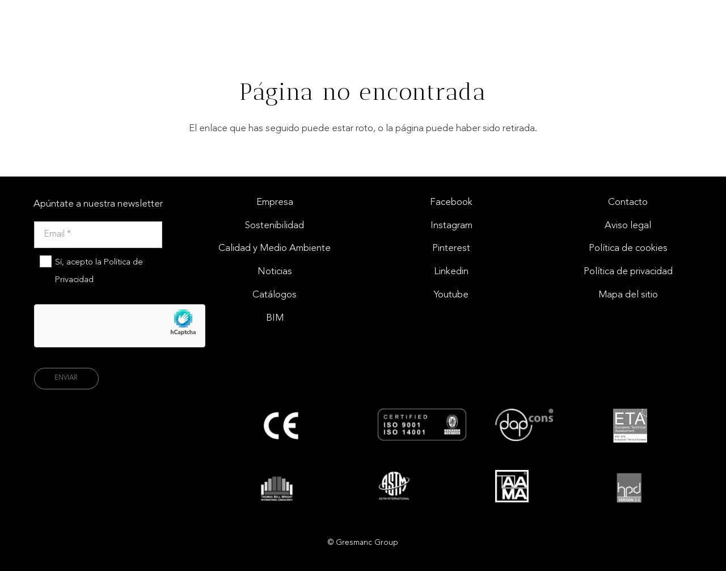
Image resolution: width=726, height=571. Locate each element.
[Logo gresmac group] (59, 20)
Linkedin (451, 271)
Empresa (274, 202)
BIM (275, 318)
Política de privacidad (628, 271)
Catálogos (274, 295)
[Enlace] (690, 20)
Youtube (451, 295)
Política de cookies (628, 248)
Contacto (628, 202)
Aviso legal (628, 225)
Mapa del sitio (628, 295)
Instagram (451, 225)
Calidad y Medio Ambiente (274, 248)
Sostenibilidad (274, 225)
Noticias (275, 271)
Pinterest (451, 248)
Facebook (451, 202)
